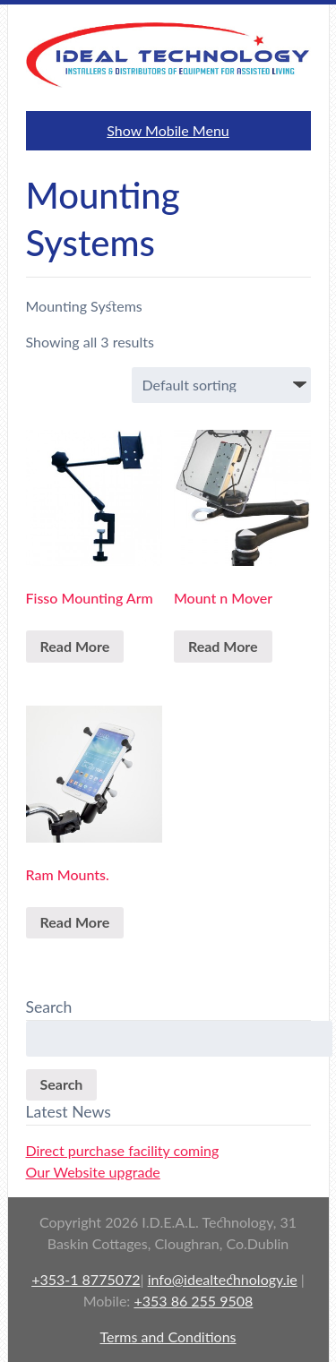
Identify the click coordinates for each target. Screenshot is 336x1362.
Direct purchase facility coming (123, 1150)
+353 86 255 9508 (193, 1300)
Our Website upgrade (93, 1171)
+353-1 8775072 (85, 1279)
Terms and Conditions (168, 1336)
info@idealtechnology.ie (222, 1279)
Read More (75, 646)
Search (61, 1083)
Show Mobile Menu (167, 130)
